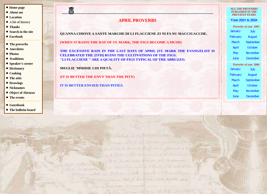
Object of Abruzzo (22, 93)
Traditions (16, 59)
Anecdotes (16, 49)
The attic (15, 78)
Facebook (16, 37)
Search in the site (21, 32)
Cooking (15, 73)
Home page (17, 7)
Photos (14, 54)
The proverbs (18, 44)
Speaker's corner (21, 63)
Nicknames (17, 88)
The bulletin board (22, 110)
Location (15, 17)
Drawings (16, 83)
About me (16, 12)
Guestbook (16, 105)
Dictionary (16, 68)
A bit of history (19, 22)
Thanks (14, 27)
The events (16, 97)
